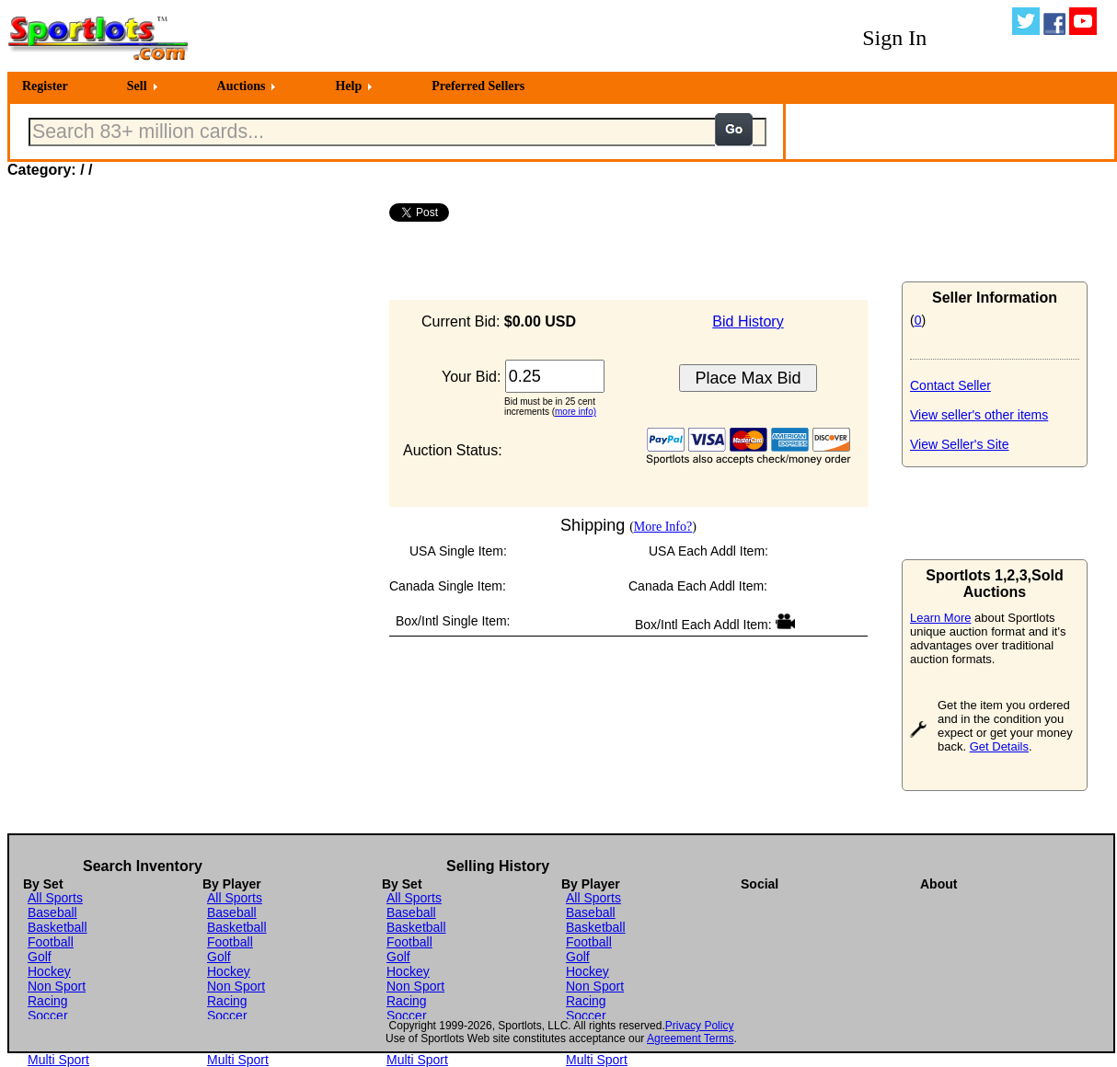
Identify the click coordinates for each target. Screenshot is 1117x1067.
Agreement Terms (690, 1038)
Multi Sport (58, 1059)
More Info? (663, 527)
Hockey (49, 971)
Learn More (940, 618)
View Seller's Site (959, 444)
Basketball (57, 927)
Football (51, 942)
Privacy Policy (699, 1025)
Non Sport (57, 986)
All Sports (55, 897)
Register (45, 86)
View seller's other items (979, 414)
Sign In (894, 38)
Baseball (52, 912)
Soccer (48, 1015)
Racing (48, 1000)
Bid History (747, 321)
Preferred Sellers (478, 86)
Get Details (999, 746)
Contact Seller (950, 385)
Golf (40, 956)
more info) (575, 412)
